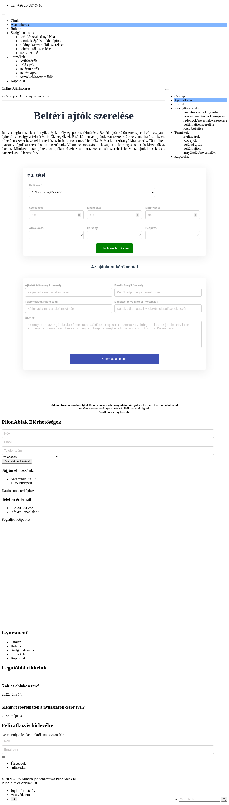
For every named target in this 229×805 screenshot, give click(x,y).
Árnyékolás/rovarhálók (36, 77)
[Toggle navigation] (3, 14)
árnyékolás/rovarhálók (199, 152)
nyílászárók (191, 136)
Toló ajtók (27, 65)
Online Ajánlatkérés (16, 88)
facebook (18, 763)
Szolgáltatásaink (22, 33)
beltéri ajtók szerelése (35, 49)
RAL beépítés (29, 53)
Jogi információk (23, 790)
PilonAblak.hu (66, 779)
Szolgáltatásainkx (187, 108)
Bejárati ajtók (29, 69)
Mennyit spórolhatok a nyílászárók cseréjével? (43, 707)
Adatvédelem (20, 795)
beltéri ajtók (192, 148)
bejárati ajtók (192, 144)
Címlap (16, 21)
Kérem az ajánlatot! (114, 359)
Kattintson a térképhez (18, 491)
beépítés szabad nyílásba (37, 37)
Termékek (18, 57)
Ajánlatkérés (20, 25)
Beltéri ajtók (29, 73)
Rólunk (16, 29)
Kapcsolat (18, 81)
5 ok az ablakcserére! (20, 685)
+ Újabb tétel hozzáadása (114, 248)
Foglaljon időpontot (16, 519)
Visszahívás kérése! (17, 461)
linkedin (18, 767)
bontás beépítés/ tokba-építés (40, 41)
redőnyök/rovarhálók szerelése (42, 45)
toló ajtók (190, 140)
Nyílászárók (28, 61)
